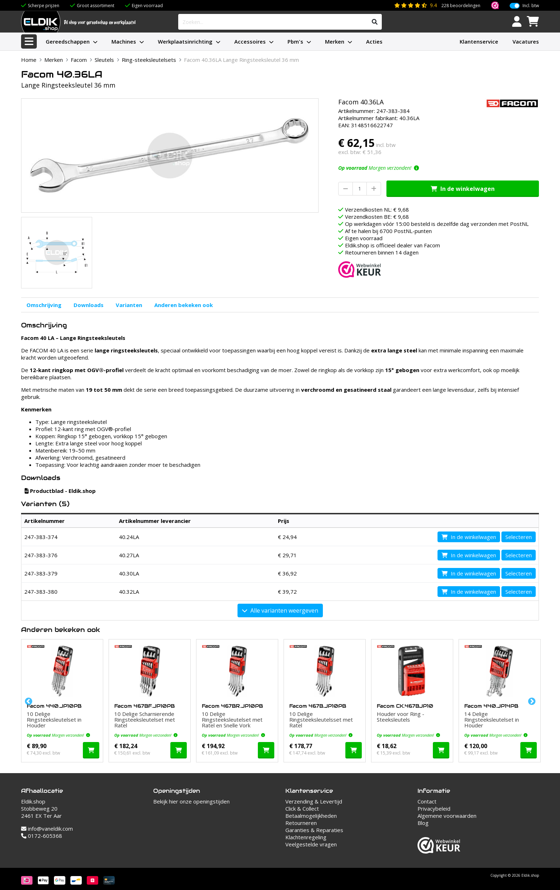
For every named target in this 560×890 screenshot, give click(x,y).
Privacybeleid (434, 808)
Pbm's (295, 41)
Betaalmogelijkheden (311, 815)
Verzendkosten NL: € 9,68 (377, 209)
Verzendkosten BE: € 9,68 (377, 216)
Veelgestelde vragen (311, 844)
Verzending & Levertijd (313, 801)
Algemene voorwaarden (447, 815)
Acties (374, 41)
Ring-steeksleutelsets (149, 59)
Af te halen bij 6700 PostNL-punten (388, 230)
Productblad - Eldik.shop (60, 490)
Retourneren (301, 822)
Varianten (129, 304)
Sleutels (104, 59)
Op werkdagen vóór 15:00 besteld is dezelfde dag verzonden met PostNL (437, 223)
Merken (334, 41)
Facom (79, 59)
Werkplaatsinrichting (185, 41)
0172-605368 (41, 835)
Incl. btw (530, 6)
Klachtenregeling (305, 837)
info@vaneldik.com (47, 828)
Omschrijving (43, 304)
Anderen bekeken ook (183, 304)
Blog (423, 822)
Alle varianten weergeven (280, 610)
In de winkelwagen (463, 189)
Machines (123, 41)
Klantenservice (479, 41)
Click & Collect (302, 808)
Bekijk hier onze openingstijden (191, 801)
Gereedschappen (68, 41)
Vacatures (525, 41)
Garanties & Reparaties (314, 830)
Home (28, 59)
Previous (27, 700)
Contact (427, 801)
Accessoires (250, 41)
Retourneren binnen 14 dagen (382, 252)
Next (531, 700)
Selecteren (518, 536)
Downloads (89, 304)
